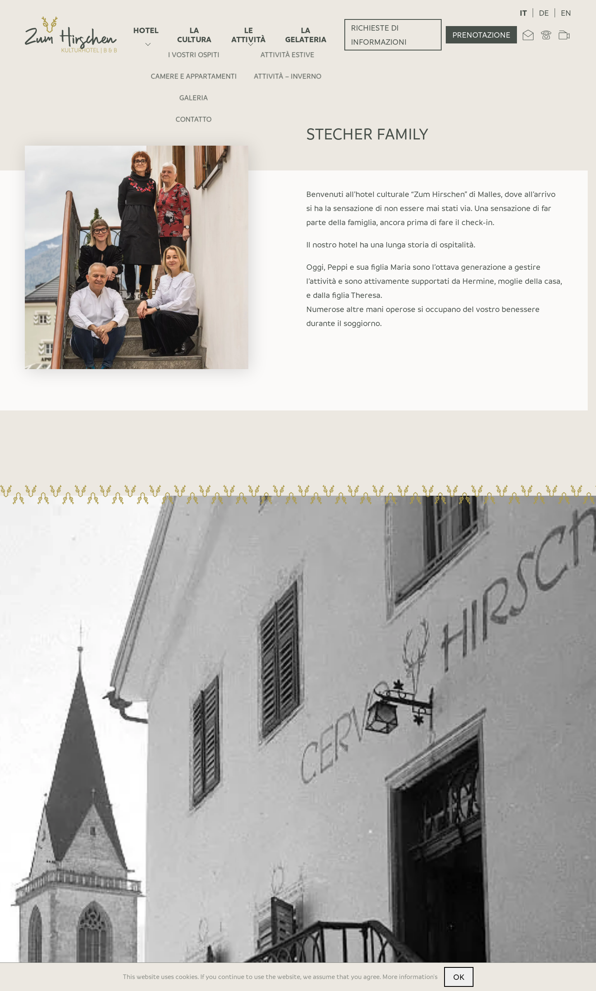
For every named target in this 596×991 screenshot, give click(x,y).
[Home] (71, 35)
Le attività (248, 34)
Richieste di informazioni (378, 35)
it (523, 13)
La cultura (194, 34)
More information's (409, 976)
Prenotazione (481, 35)
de (544, 13)
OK (458, 977)
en (566, 13)
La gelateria (306, 34)
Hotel (146, 30)
